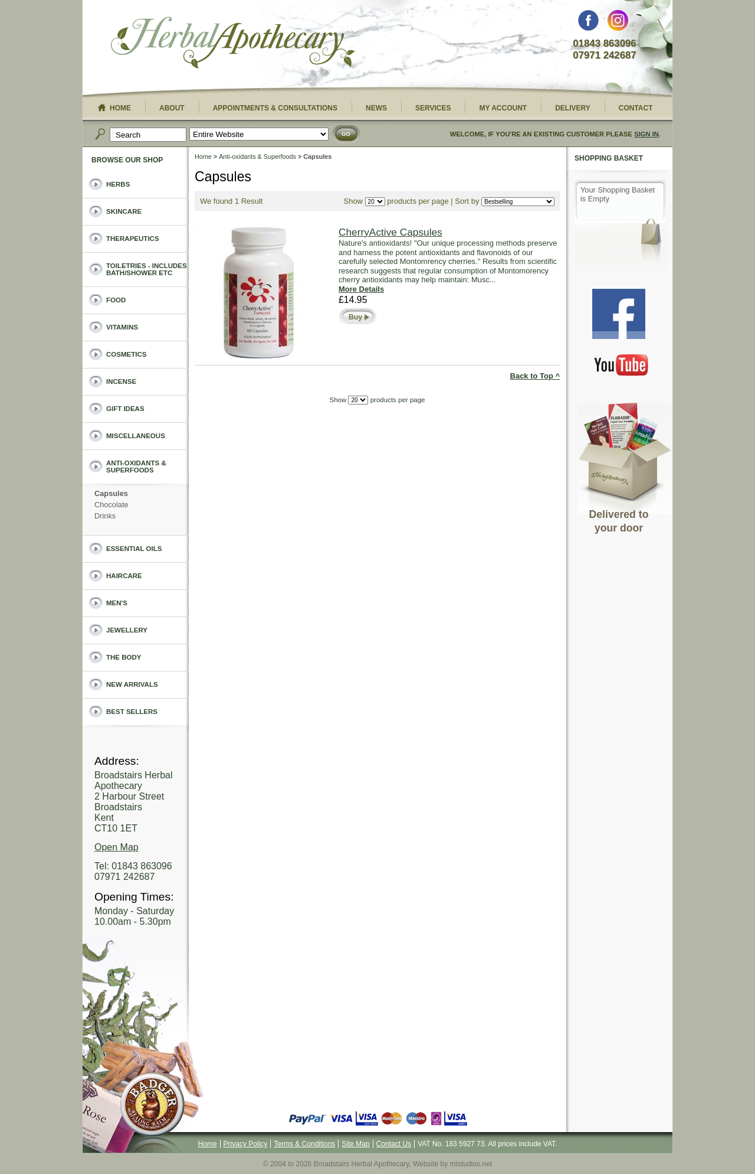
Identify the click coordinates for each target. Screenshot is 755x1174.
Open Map (116, 847)
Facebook (588, 23)
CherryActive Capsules (390, 232)
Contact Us (393, 1144)
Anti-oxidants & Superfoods (257, 156)
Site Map (355, 1144)
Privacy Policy (246, 1144)
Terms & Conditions (304, 1144)
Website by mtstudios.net (452, 1164)
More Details (361, 289)
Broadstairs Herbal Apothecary (233, 44)
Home (203, 156)
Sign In (646, 134)
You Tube (621, 365)
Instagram (618, 23)
